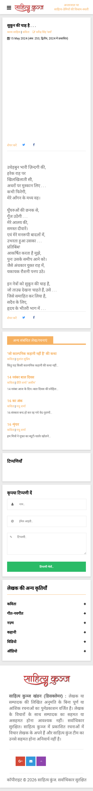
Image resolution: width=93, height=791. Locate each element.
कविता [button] (46, 604)
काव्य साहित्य (13, 32)
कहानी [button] (46, 632)
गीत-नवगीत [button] (46, 613)
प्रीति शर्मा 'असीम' (26, 382)
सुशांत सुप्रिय (23, 359)
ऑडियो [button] (46, 651)
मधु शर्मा (21, 406)
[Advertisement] (46, 89)
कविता (25, 32)
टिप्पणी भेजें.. (46, 566)
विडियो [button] (46, 642)
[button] (23, 145)
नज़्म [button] (46, 623)
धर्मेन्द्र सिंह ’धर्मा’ (42, 32)
